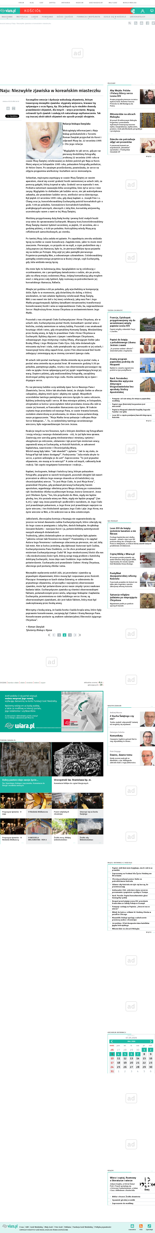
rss (135, 23)
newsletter (141, 23)
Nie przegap (113, 521)
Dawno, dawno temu (121, 755)
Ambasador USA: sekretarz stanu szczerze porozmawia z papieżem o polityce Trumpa (130, 891)
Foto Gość (59, 1227)
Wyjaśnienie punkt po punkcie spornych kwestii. (121, 605)
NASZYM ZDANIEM (114, 706)
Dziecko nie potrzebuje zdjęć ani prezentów (122, 140)
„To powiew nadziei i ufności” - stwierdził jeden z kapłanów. (122, 350)
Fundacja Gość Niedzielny (83, 1227)
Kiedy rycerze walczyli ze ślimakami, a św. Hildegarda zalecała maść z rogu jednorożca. (123, 760)
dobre (36, 683)
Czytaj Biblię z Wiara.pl (122, 554)
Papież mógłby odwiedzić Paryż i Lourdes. (122, 330)
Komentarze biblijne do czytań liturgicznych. (71, 783)
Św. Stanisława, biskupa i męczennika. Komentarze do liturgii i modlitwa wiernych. (23, 784)
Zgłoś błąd (149, 1225)
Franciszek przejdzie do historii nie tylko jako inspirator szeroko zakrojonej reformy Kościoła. (123, 584)
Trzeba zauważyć (115, 310)
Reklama (67, 1227)
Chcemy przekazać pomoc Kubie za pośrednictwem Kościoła (127, 880)
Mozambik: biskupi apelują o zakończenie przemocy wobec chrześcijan (129, 919)
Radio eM (79, 3)
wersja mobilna (130, 3)
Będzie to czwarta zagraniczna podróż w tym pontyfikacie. (122, 369)
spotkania (66, 3)
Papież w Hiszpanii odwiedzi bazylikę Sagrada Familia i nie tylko (131, 411)
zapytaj (52, 3)
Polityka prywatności (103, 1227)
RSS (141, 1225)
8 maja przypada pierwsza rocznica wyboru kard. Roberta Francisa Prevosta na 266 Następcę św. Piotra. (123, 102)
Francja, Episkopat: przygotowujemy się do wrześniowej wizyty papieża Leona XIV (122, 321)
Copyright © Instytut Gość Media (31, 1230)
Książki (111, 1170)
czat (41, 3)
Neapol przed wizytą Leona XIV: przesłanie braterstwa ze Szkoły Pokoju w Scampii (130, 902)
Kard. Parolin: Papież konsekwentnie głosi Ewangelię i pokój (129, 897)
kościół (32, 10)
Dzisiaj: (131, 1037)
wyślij (8, 108)
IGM (27, 1227)
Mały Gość (113, 3)
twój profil (142, 11)
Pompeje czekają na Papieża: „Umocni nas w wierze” (131, 908)
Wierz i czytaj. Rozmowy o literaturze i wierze (123, 1179)
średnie (29, 683)
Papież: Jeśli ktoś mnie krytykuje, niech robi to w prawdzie (132, 869)
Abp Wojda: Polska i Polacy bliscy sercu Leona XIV (121, 93)
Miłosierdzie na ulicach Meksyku (122, 115)
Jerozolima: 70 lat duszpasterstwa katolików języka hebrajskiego (130, 924)
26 (112, 1049)
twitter (153, 23)
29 (131, 1049)
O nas (21, 1227)
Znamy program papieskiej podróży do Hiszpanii (122, 362)
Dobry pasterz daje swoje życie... (20, 780)
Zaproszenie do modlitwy (122, 1203)
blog (32, 3)
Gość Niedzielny (96, 3)
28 (125, 1049)
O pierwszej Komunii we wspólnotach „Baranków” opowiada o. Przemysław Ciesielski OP (120, 148)
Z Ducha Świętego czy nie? (122, 717)
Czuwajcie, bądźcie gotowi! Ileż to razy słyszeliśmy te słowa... (123, 740)
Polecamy (111, 83)
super (43, 683)
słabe (22, 683)
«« (49, 635)
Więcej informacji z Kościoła (120, 863)
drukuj (13, 108)
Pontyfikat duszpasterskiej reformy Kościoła (123, 576)
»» (80, 635)
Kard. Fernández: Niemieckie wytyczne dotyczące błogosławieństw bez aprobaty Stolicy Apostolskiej (121, 385)
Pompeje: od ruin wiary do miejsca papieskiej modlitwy (131, 400)
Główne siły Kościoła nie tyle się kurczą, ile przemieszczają (130, 885)
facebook (147, 23)
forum (21, 3)
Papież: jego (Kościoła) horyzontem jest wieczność (128, 405)
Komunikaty (116, 735)
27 (118, 1049)
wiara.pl (10, 11)
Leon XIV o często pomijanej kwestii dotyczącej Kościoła (131, 416)
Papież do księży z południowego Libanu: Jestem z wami (123, 342)
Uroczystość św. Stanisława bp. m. (72, 780)
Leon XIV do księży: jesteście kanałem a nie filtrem (123, 531)
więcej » (22, 815)
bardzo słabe (13, 683)
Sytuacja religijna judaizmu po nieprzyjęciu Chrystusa (123, 597)
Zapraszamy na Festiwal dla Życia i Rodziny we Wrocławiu (132, 874)
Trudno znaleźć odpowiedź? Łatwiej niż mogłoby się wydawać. (124, 723)
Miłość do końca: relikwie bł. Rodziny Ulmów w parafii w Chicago (131, 913)
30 (137, 1049)
